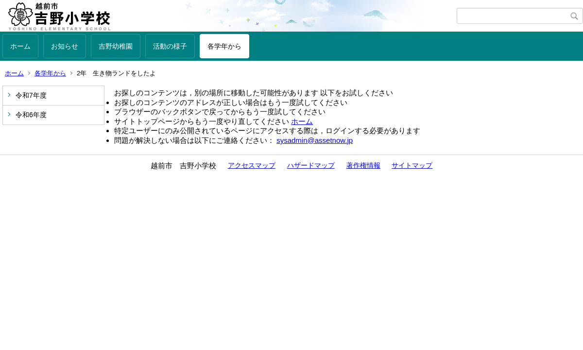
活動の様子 (170, 46)
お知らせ (64, 46)
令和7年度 (31, 95)
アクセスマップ (251, 165)
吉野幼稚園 (116, 46)
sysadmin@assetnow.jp (314, 140)
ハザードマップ (311, 165)
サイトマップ (412, 165)
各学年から (224, 46)
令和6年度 (31, 115)
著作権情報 (363, 165)
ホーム (20, 46)
